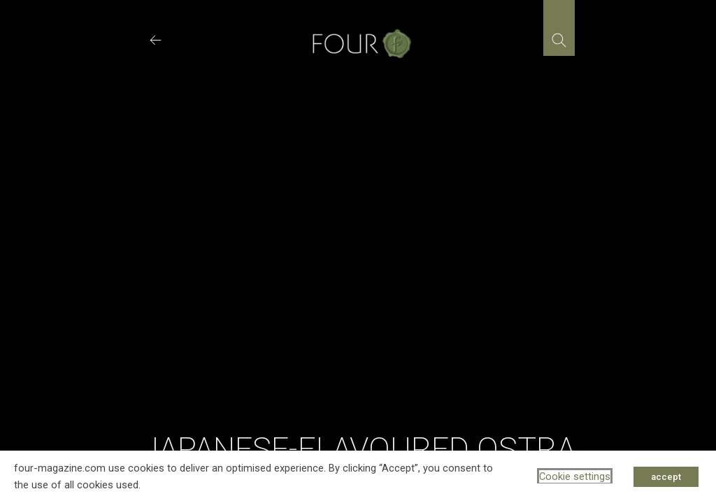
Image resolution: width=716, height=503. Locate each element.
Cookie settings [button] (574, 476)
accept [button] (666, 477)
